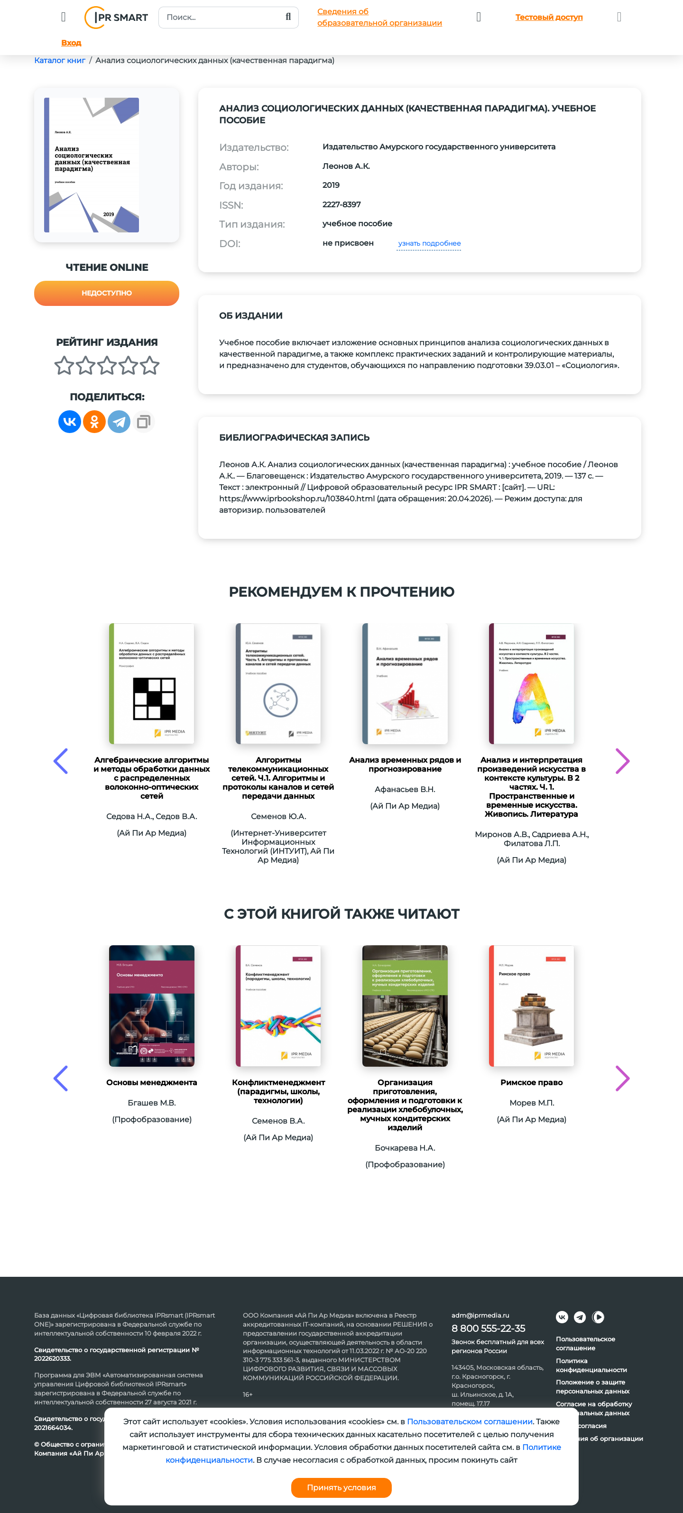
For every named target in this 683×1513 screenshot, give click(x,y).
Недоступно (107, 293)
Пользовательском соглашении (470, 1421)
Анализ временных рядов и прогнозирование (405, 765)
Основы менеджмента (151, 1082)
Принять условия (341, 1487)
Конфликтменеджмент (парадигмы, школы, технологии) (278, 1091)
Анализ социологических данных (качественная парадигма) (214, 60)
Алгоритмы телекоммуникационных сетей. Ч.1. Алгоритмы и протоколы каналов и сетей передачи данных (278, 778)
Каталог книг (59, 60)
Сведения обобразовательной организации (379, 17)
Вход (71, 42)
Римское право (531, 1082)
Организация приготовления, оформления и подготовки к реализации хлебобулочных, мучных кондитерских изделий (405, 1105)
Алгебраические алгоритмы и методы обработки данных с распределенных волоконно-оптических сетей (151, 778)
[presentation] (60, 761)
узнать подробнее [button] (429, 243)
